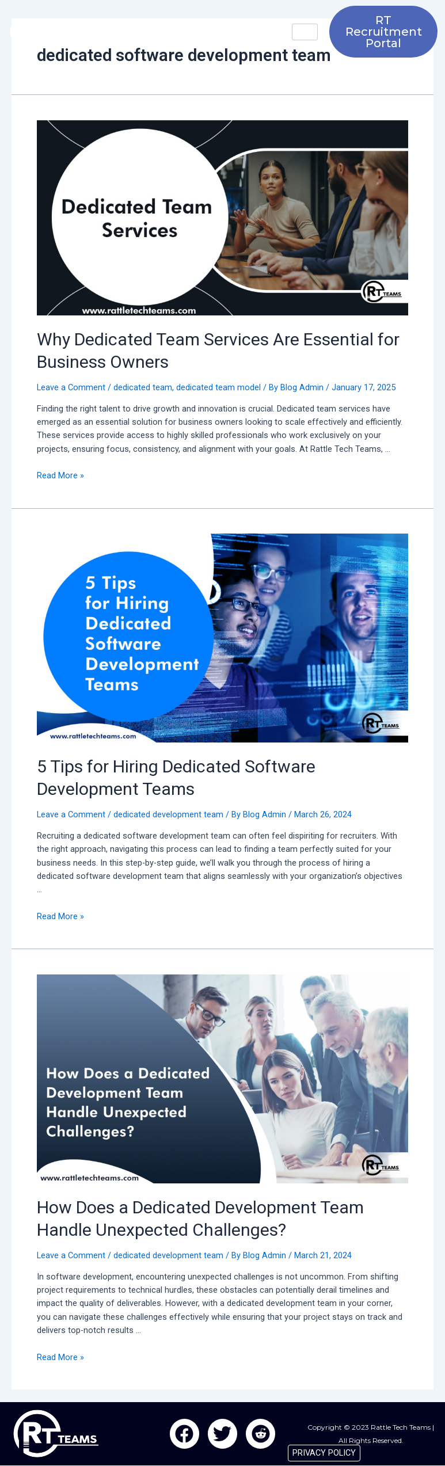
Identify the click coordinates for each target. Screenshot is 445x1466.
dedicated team (142, 387)
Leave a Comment (71, 387)
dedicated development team (168, 814)
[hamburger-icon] (305, 32)
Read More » (60, 475)
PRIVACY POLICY (324, 1453)
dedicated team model (218, 387)
